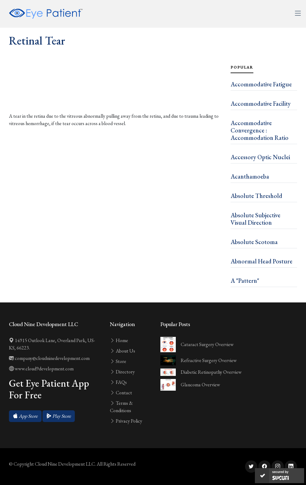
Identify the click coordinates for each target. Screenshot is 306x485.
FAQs (118, 382)
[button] (25, 416)
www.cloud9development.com (41, 368)
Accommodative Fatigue (261, 84)
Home (119, 340)
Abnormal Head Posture (261, 261)
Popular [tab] (242, 67)
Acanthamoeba (250, 176)
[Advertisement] (116, 93)
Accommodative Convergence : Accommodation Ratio (259, 130)
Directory (122, 372)
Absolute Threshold (256, 196)
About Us (122, 351)
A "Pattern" (245, 281)
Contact (121, 392)
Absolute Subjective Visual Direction (255, 219)
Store (118, 361)
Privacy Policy (126, 421)
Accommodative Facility (261, 104)
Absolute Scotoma (254, 242)
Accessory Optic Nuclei (260, 157)
